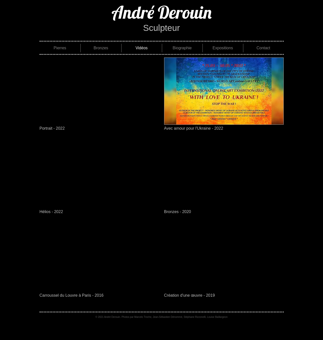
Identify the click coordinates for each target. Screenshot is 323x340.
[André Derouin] (162, 12)
